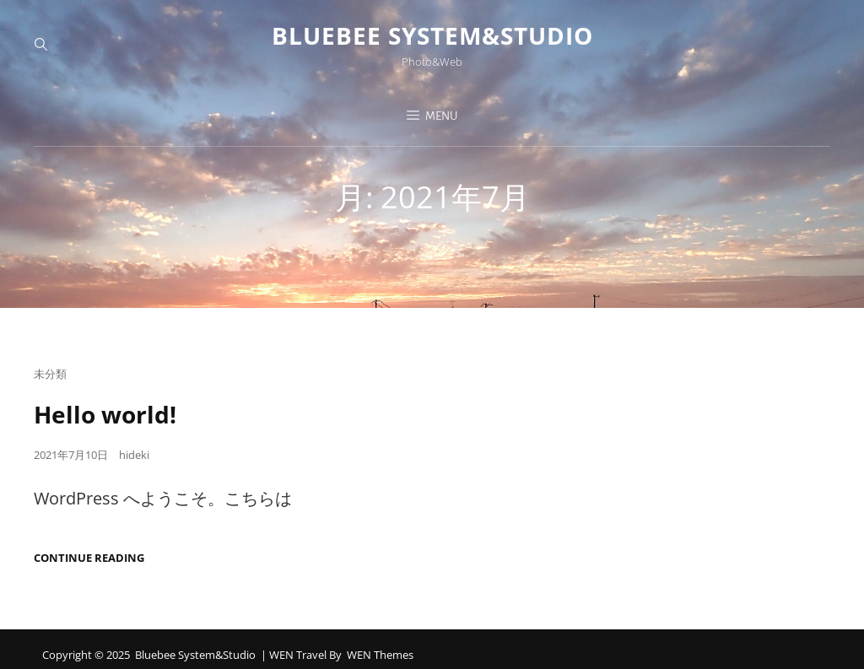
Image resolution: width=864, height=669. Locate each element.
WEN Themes (380, 654)
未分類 (50, 373)
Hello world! (105, 414)
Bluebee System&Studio (432, 35)
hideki (134, 454)
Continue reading (89, 558)
